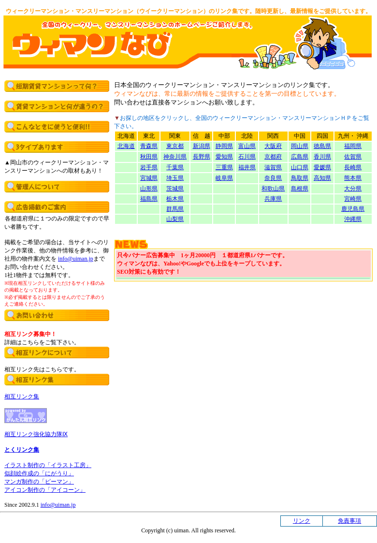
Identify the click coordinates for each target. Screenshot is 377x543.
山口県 (299, 167)
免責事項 (349, 520)
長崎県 (353, 167)
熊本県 (353, 178)
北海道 (126, 146)
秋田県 (149, 156)
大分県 (353, 188)
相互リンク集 (21, 396)
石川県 (247, 156)
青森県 (149, 146)
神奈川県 (175, 156)
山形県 (149, 188)
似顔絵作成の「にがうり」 (39, 473)
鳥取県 (299, 178)
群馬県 (175, 208)
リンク (301, 520)
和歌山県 (273, 188)
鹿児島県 (352, 208)
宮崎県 (353, 198)
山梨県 (175, 219)
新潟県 (201, 146)
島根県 (299, 188)
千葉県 (175, 167)
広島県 (299, 156)
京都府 (273, 156)
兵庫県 (273, 198)
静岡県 (224, 146)
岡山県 (299, 146)
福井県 (247, 167)
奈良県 (273, 178)
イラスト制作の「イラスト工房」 (47, 465)
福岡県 (353, 146)
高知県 (322, 178)
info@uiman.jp (75, 258)
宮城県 (149, 178)
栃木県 (175, 198)
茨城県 (175, 188)
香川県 (322, 156)
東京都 (175, 146)
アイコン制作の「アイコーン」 (45, 489)
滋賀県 (273, 167)
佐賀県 (353, 156)
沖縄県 (353, 219)
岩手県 (149, 167)
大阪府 (273, 146)
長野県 (201, 156)
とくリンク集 (21, 449)
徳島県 (322, 146)
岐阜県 (224, 178)
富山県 (247, 146)
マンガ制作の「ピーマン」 (39, 481)
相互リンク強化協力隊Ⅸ (36, 434)
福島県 (149, 198)
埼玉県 (175, 178)
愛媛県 (322, 167)
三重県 (224, 167)
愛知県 (224, 156)
